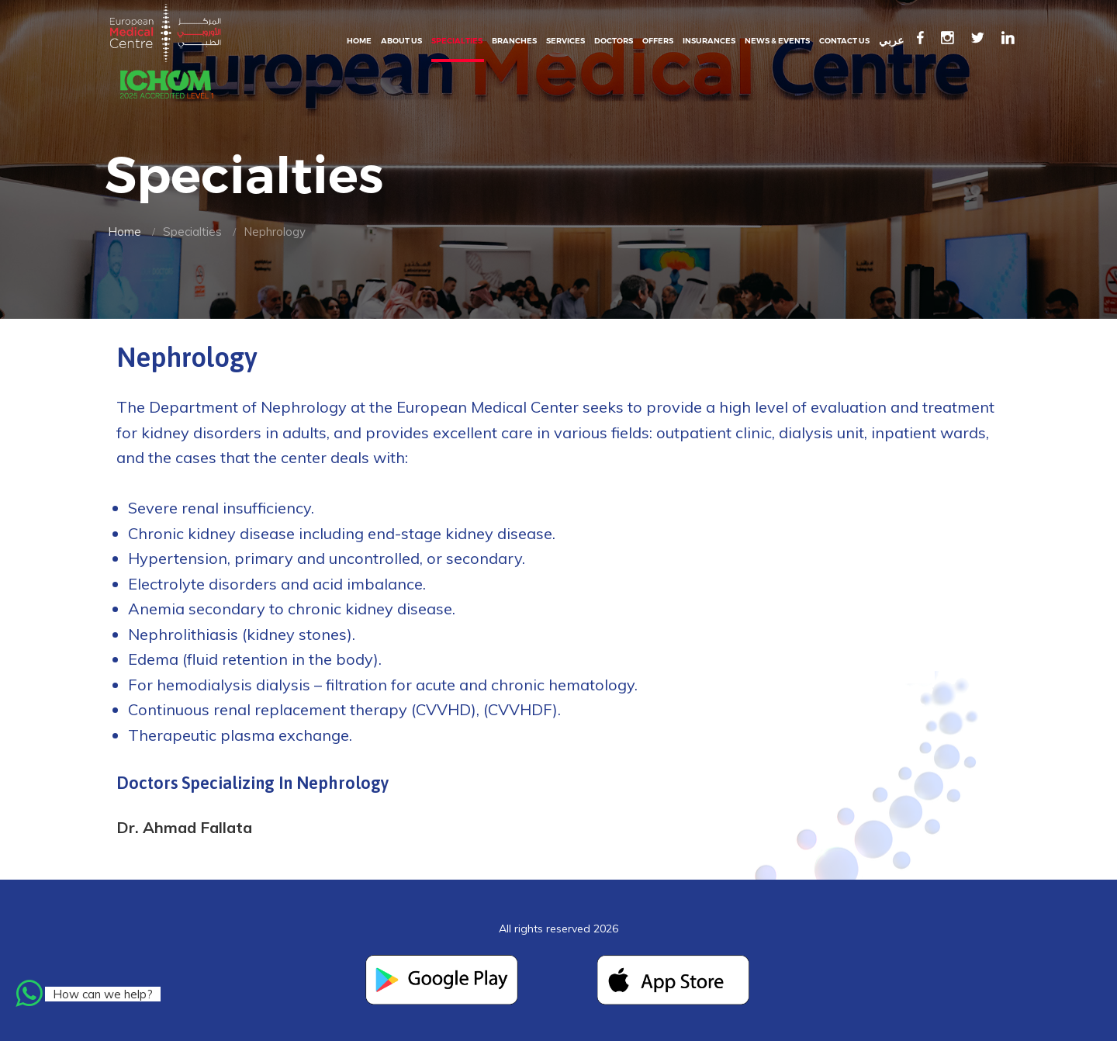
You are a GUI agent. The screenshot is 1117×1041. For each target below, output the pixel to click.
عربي (891, 41)
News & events (777, 41)
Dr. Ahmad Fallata (184, 827)
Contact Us (844, 41)
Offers (657, 41)
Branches (514, 41)
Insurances (709, 41)
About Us (401, 41)
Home (359, 41)
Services (565, 41)
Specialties (456, 41)
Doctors (613, 41)
